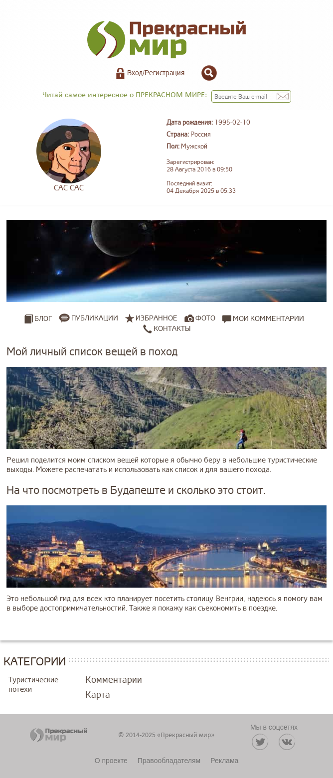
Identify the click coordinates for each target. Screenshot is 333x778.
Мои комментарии (263, 318)
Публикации (94, 318)
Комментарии (113, 679)
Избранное (156, 318)
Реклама (224, 761)
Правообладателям (169, 761)
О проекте (111, 761)
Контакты (166, 328)
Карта (97, 694)
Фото (205, 318)
